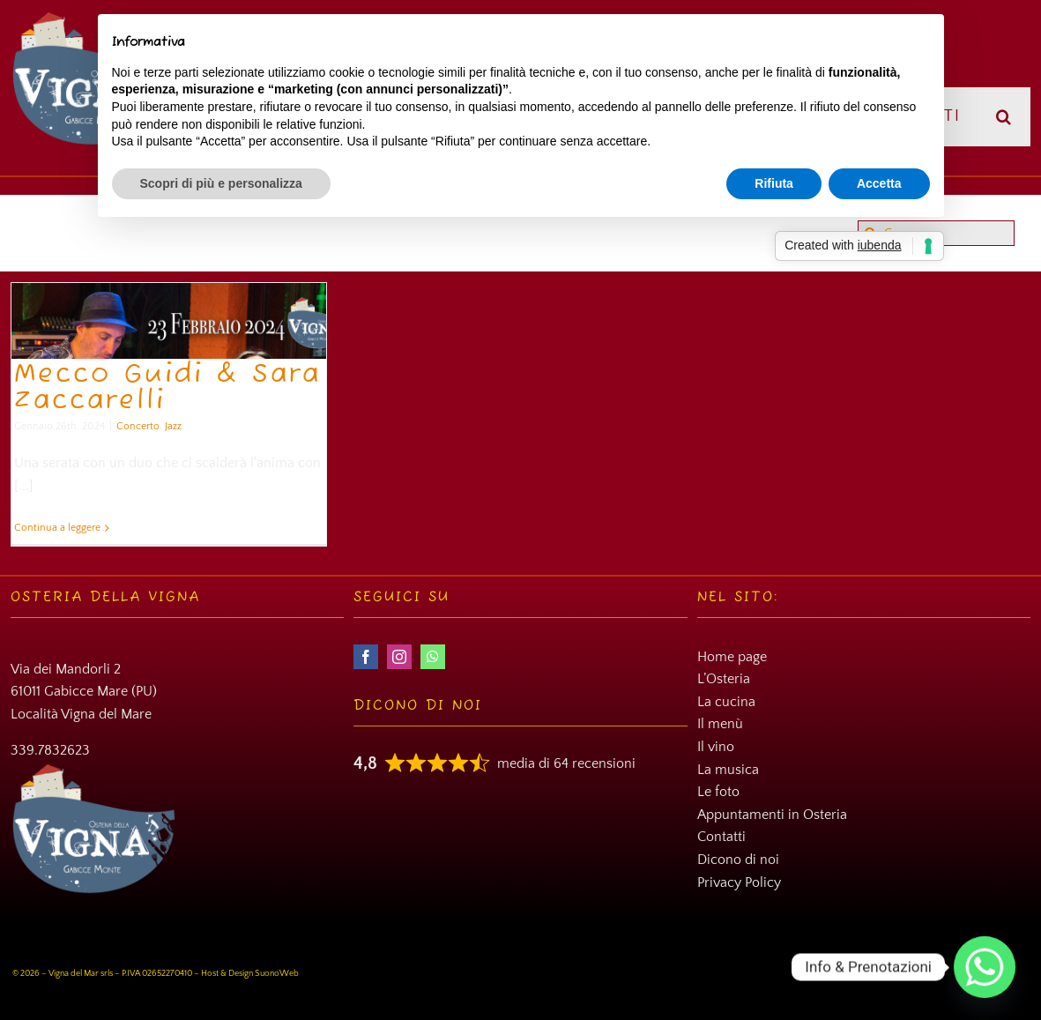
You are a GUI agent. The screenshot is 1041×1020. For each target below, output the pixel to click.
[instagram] (399, 656)
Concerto (138, 426)
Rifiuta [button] (774, 183)
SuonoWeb (277, 974)
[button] (1004, 116)
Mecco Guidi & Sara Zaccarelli (167, 388)
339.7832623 (50, 750)
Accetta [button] (879, 183)
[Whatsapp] (984, 967)
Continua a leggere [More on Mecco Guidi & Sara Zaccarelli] (57, 527)
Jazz (173, 426)
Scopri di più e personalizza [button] (221, 183)
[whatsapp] (432, 656)
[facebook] (365, 656)
